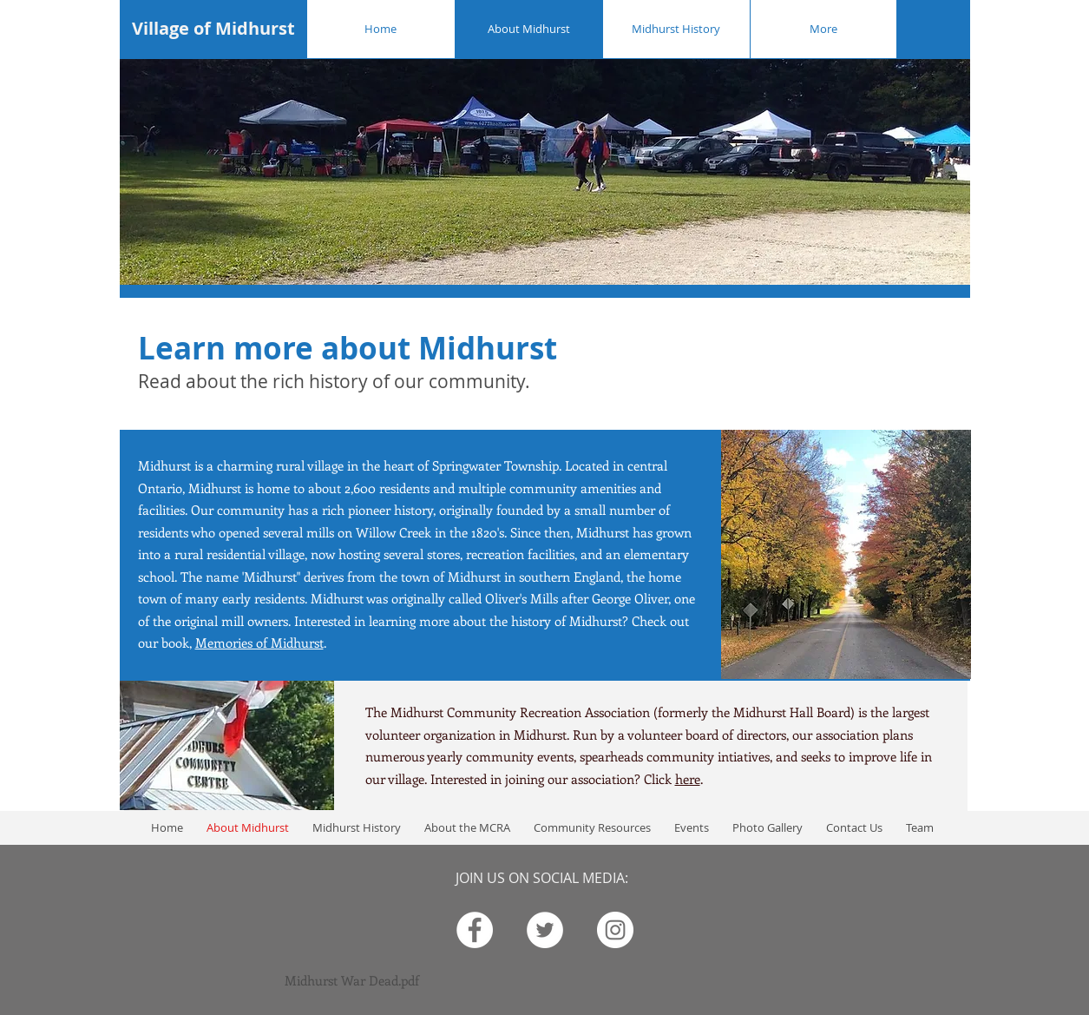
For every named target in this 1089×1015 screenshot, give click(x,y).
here (687, 779)
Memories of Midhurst (259, 642)
